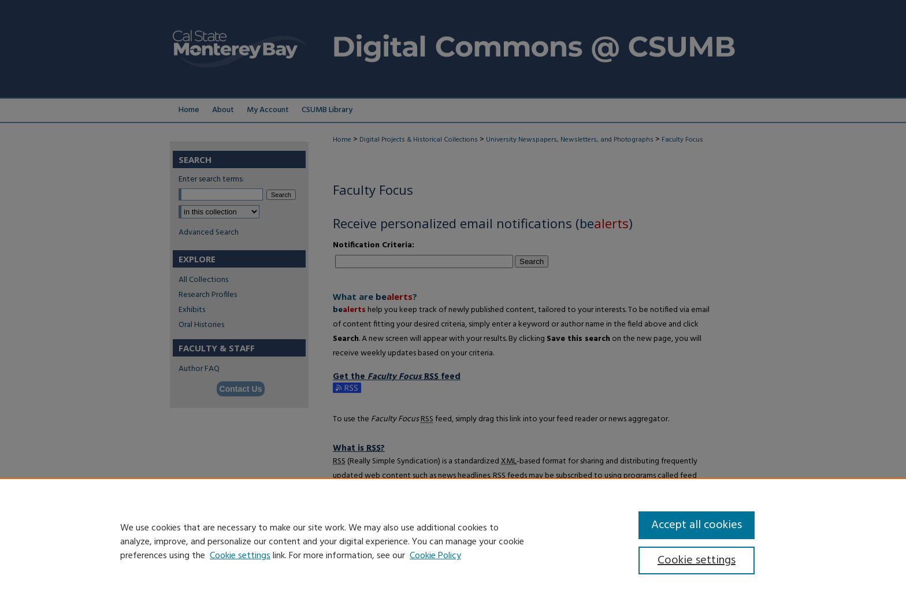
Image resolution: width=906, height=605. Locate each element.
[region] (453, 541)
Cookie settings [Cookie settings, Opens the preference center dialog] (697, 560)
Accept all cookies (696, 525)
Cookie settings (240, 555)
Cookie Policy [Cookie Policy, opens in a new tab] (435, 555)
